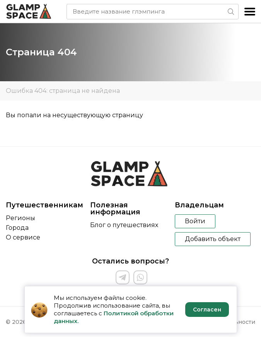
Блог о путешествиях (124, 225)
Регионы (20, 218)
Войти (195, 221)
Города (17, 227)
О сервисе (23, 237)
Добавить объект (213, 239)
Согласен (207, 309)
